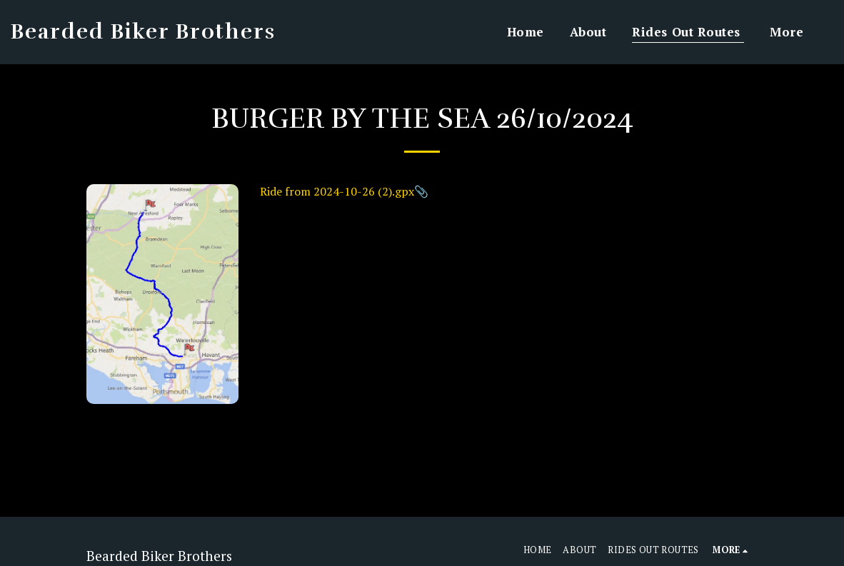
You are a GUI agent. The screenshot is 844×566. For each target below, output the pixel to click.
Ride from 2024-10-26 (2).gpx (337, 191)
